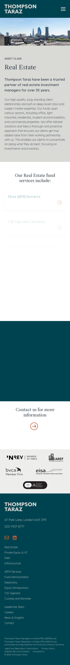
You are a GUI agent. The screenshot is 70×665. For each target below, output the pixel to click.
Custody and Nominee (17, 598)
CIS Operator (12, 593)
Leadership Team (14, 607)
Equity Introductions (16, 588)
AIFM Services (12, 571)
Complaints (38, 651)
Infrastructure (12, 563)
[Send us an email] (6, 537)
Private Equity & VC (16, 552)
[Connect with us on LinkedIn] (15, 537)
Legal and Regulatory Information (21, 648)
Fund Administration (16, 577)
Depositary (10, 582)
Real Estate (11, 547)
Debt (7, 558)
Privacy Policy (48, 648)
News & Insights (14, 617)
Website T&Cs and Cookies (16, 651)
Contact (9, 623)
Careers (9, 612)
